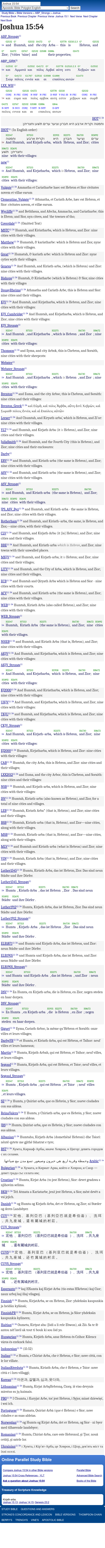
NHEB (5, 642)
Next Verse (76, 16)
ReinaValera (9, 1113)
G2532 (9, 41)
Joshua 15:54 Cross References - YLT (23, 1475)
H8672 (5, 148)
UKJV (5, 702)
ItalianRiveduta (12, 1368)
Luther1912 (8, 907)
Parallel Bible (84, 1470)
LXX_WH (7, 86)
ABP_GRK (8, 61)
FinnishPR (8, 1313)
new (4, 162)
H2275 (66, 135)
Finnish (6, 1301)
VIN (4, 859)
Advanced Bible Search (89, 1475)
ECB (4, 581)
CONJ (8, 94)
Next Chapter (90, 16)
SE (2, 1101)
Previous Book (8, 16)
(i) (20, 36)
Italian (5, 1356)
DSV (4, 992)
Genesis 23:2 (42, 1502)
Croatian (7, 1180)
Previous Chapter (27, 16)
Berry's (7, 1520)
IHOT (5, 130)
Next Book (6, 20)
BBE (4, 545)
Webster (7, 363)
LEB (4, 811)
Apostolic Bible (53, 1520)
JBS (3, 1125)
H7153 (30, 135)
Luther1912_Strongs (14, 918)
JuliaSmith (8, 442)
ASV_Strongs (10, 484)
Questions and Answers (37, 1509)
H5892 (94, 135)
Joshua (57, 13)
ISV (3, 799)
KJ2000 (6, 690)
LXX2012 (7, 775)
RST (4, 1149)
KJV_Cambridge (12, 314)
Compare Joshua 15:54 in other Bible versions (28, 1470)
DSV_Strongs (10, 1003)
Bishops (6, 278)
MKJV (5, 557)
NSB (4, 787)
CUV (4, 1216)
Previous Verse (46, 16)
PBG (4, 1398)
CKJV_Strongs (10, 726)
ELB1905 (7, 955)
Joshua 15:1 (62, 16)
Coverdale (8, 223)
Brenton (6, 394)
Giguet (5, 1029)
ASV (4, 473)
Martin (6, 1053)
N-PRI (17, 94)
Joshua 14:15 (26, 1502)
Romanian (8, 1434)
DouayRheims (11, 290)
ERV (4, 461)
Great (4, 254)
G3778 (63, 41)
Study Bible (8, 13)
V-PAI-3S (63, 94)
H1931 (56, 135)
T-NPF (33, 108)
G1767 (25, 51)
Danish (6, 1204)
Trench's (21, 1520)
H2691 (13, 148)
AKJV (4, 654)
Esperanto (8, 1289)
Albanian (7, 1137)
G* (15, 41)
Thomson (7, 351)
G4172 (39, 41)
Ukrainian (8, 1446)
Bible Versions (24, 13)
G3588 (43, 51)
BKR (4, 1192)
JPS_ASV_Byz (10, 509)
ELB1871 (6, 943)
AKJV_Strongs (10, 665)
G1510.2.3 (73, 41)
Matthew (7, 242)
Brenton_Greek (11, 406)
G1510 (62, 90)
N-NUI (16, 108)
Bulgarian (8, 1168)
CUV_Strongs (10, 1227)
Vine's (35, 1520)
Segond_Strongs (12, 1076)
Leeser (5, 418)
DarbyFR (7, 1041)
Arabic (94, 1161)
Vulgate (6, 187)
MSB (4, 835)
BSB (4, 823)
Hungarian (8, 1337)
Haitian (6, 1325)
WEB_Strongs (10, 616)
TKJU (4, 714)
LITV (4, 569)
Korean (6, 1380)
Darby (5, 454)
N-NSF (34, 94)
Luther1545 (9, 871)
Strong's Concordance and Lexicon (27, 1514)
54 (3, 45)
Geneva (6, 266)
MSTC (5, 230)
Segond (6, 1065)
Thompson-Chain (90, 1514)
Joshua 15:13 (10, 1502)
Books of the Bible (86, 1481)
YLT (3, 430)
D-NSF (53, 94)
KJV (3, 302)
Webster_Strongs (12, 369)
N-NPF (5, 108)
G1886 (51, 51)
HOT (95, 119)
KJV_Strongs (9, 325)
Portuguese (9, 1410)
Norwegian (9, 1422)
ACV (4, 593)
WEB (4, 605)
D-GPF (55, 108)
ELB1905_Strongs (13, 967)
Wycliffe (7, 211)
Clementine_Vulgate (15, 199)
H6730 (80, 135)
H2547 (9, 135)
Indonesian (9, 1349)
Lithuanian (9, 1386)
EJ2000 (6, 751)
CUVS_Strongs (11, 1264)
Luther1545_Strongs (15, 882)
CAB (4, 763)
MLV (4, 847)
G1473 (76, 51)
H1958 (55, 670)
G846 (55, 104)
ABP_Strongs (42, 13)
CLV (3, 533)
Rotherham (9, 521)
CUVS (5, 1252)
